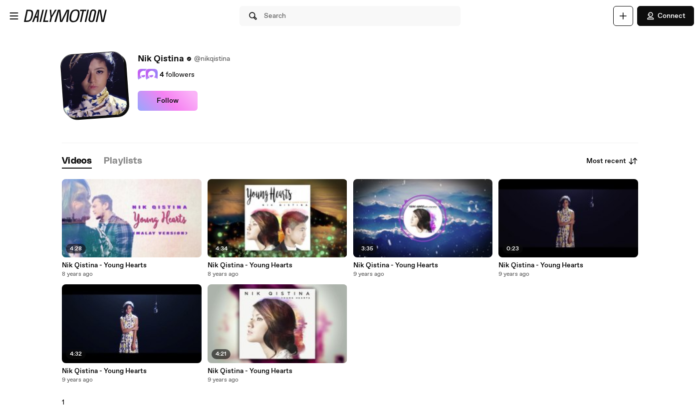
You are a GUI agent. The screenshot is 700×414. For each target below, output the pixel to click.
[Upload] (623, 16)
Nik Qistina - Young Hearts (104, 265)
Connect (666, 16)
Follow (168, 100)
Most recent (612, 161)
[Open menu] (14, 16)
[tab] (77, 161)
